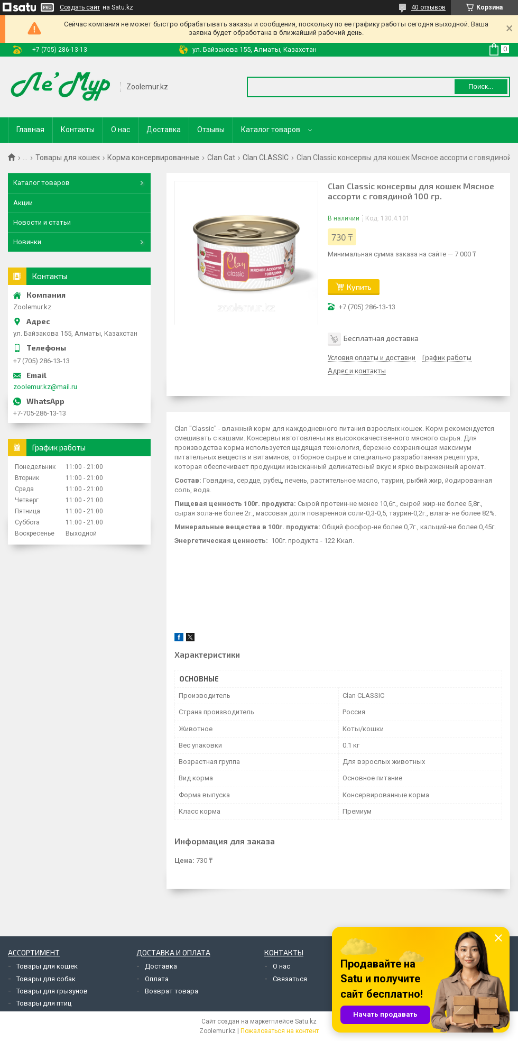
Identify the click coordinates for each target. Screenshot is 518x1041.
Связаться (290, 979)
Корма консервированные (153, 157)
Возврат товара (171, 991)
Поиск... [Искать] (481, 86)
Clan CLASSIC (266, 157)
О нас (120, 129)
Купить (359, 286)
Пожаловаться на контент (279, 1031)
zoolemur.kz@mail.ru (45, 387)
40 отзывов (428, 7)
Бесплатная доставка (381, 338)
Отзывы (211, 129)
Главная (30, 129)
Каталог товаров (270, 129)
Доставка (163, 129)
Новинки (27, 242)
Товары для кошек (67, 157)
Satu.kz (306, 1021)
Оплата (157, 979)
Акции (23, 203)
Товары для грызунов (52, 991)
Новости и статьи (42, 222)
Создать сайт (80, 7)
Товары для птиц (43, 1003)
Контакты (78, 129)
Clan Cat (221, 157)
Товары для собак (46, 979)
